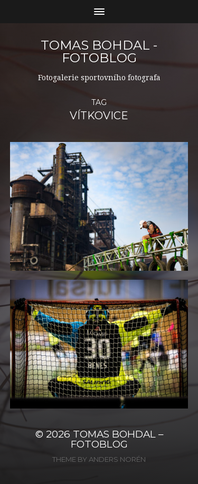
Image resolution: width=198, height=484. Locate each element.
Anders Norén (117, 459)
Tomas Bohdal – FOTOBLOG (117, 439)
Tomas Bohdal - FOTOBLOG (99, 51)
